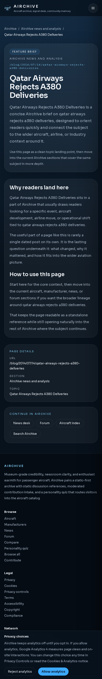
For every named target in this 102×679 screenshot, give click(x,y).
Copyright (12, 610)
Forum (45, 423)
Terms (9, 598)
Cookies (10, 586)
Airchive (10, 29)
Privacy (9, 580)
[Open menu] (93, 8)
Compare (11, 542)
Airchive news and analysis (41, 29)
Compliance (13, 616)
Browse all (12, 554)
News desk (21, 423)
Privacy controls (16, 592)
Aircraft (10, 519)
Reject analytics (20, 671)
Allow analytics (53, 671)
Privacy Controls (16, 661)
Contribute (12, 560)
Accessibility (14, 604)
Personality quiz (16, 548)
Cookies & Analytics (62, 661)
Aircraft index (69, 423)
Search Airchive (25, 434)
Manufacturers (15, 524)
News (8, 530)
